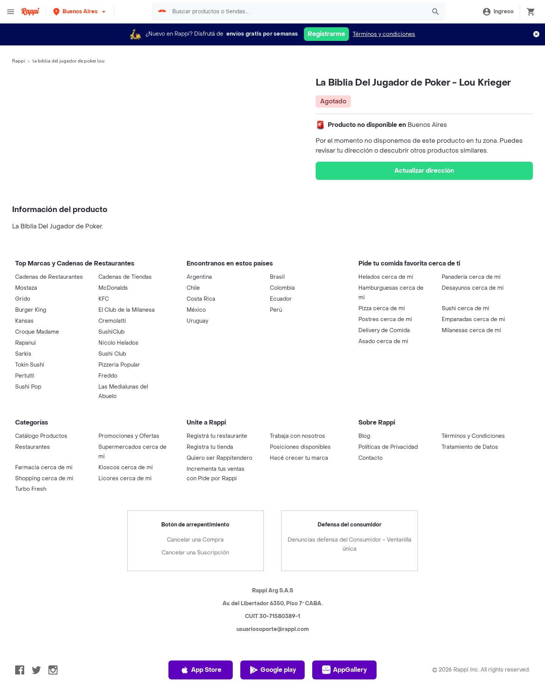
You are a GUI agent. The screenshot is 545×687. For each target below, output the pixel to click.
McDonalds (113, 288)
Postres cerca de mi (385, 319)
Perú (276, 310)
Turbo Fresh (30, 489)
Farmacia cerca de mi (44, 467)
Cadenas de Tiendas (125, 277)
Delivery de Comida (384, 330)
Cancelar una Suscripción (195, 552)
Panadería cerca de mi (471, 277)
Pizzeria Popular (119, 364)
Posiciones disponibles (300, 447)
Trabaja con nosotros (297, 436)
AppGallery (344, 670)
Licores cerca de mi (125, 478)
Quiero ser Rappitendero (219, 458)
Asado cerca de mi (383, 341)
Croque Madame (37, 332)
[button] (80, 11)
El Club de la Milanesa (126, 310)
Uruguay (197, 321)
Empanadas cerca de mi (473, 319)
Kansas (24, 321)
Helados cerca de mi (385, 277)
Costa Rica (201, 299)
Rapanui (25, 343)
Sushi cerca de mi (465, 308)
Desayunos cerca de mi (473, 288)
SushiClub (111, 332)
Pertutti (24, 375)
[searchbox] (296, 12)
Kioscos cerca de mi (125, 467)
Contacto (370, 458)
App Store (200, 670)
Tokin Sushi (29, 364)
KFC (103, 299)
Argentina (199, 277)
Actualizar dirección (424, 171)
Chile (193, 288)
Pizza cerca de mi (381, 308)
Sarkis (23, 354)
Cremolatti (112, 321)
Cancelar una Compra (195, 539)
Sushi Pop (28, 386)
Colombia (282, 288)
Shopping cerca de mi (44, 478)
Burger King (30, 310)
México (196, 310)
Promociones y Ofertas (128, 436)
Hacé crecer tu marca (299, 458)
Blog (364, 436)
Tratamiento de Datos (470, 447)
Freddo (107, 375)
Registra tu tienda (210, 447)
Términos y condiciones (384, 34)
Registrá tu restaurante (217, 436)
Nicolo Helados (118, 343)
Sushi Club (112, 354)
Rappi (18, 61)
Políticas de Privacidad (388, 447)
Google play (272, 670)
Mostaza (26, 288)
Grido (22, 299)
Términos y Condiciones (473, 436)
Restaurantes (32, 447)
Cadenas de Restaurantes (49, 277)
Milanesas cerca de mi (471, 330)
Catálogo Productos (41, 436)
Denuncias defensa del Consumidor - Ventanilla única (349, 544)
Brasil (277, 277)
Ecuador (281, 299)
